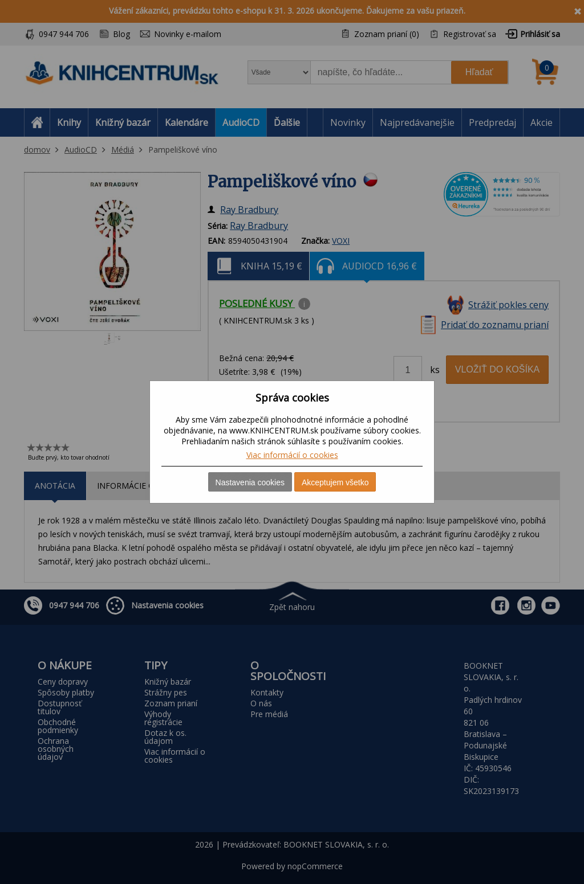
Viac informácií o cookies (292, 454)
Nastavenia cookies (250, 482)
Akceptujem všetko (335, 482)
